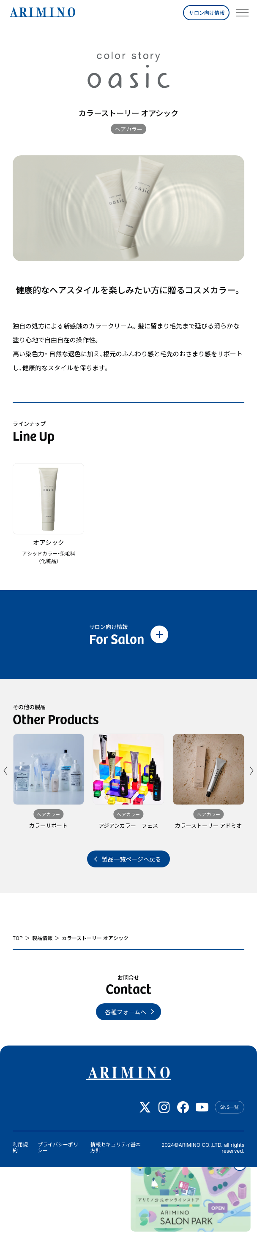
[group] (48, 786)
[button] (6, 771)
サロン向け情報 (206, 12)
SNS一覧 (229, 1107)
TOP (18, 938)
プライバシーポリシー (58, 1147)
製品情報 (42, 938)
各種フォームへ (125, 1012)
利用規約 (20, 1147)
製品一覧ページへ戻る (131, 859)
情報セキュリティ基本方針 (115, 1147)
